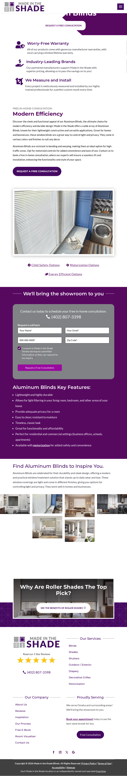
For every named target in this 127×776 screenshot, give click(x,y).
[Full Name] (40, 330)
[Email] (87, 330)
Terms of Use (104, 763)
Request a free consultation (63, 25)
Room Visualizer (25, 736)
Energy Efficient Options (65, 274)
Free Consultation (90, 734)
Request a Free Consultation (37, 171)
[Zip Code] (87, 340)
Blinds (73, 645)
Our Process (23, 723)
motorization (41, 445)
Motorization (77, 683)
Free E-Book (23, 729)
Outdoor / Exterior (80, 664)
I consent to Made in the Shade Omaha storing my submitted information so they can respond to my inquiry (40, 353)
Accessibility (58, 767)
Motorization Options (84, 265)
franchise (101, 771)
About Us (21, 704)
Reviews (20, 710)
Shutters (74, 658)
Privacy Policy (88, 763)
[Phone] (40, 340)
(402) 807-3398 (66, 316)
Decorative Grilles (80, 677)
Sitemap (71, 767)
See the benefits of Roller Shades (62, 608)
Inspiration (22, 717)
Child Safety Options (45, 265)
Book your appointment (79, 719)
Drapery (74, 671)
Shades (73, 652)
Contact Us (22, 742)
